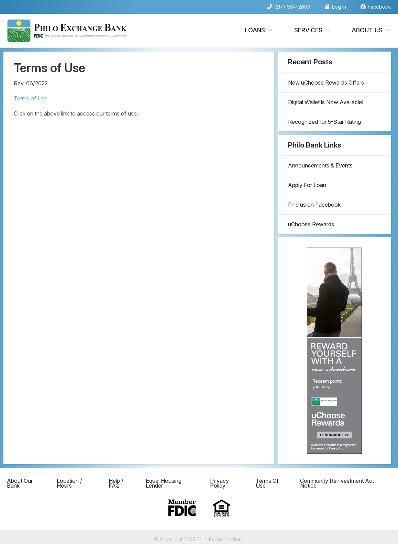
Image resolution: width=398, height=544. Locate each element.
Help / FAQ (116, 483)
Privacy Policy (219, 483)
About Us (371, 30)
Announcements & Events (320, 165)
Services (312, 30)
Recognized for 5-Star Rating (324, 121)
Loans (259, 30)
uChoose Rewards (311, 224)
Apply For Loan (307, 185)
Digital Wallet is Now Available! (325, 102)
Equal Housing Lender (163, 483)
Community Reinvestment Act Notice (337, 483)
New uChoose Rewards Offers (326, 82)
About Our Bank (20, 483)
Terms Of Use (267, 483)
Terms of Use (30, 98)
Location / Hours (69, 483)
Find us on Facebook (314, 204)
